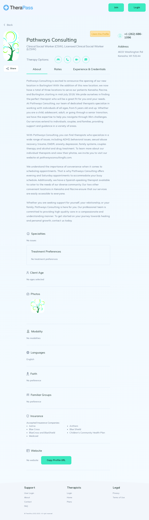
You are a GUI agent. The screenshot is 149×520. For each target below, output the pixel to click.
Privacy (116, 493)
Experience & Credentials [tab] (89, 69)
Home (69, 497)
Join (116, 7)
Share (11, 68)
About (27, 497)
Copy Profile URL (56, 460)
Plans (69, 502)
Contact (28, 502)
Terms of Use (119, 497)
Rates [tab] (58, 69)
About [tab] (37, 69)
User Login (29, 493)
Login (137, 7)
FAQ (26, 506)
